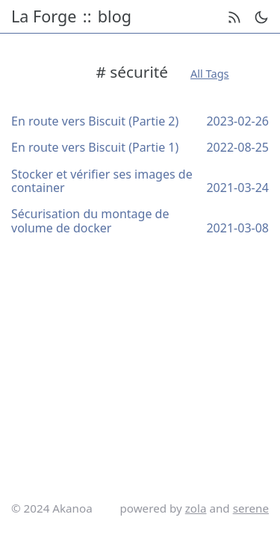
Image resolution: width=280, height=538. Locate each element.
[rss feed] (234, 17)
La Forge (43, 16)
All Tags (209, 73)
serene (251, 508)
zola (196, 508)
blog (114, 16)
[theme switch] (261, 17)
